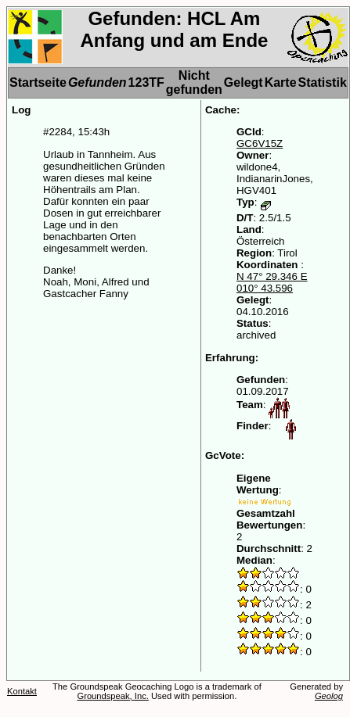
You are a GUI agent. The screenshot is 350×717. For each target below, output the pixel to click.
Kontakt (22, 691)
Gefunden (97, 82)
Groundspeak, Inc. (112, 696)
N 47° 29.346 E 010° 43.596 (272, 282)
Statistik (322, 82)
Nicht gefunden (194, 82)
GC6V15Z (259, 143)
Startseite (38, 82)
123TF (146, 82)
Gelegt (243, 82)
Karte (281, 82)
